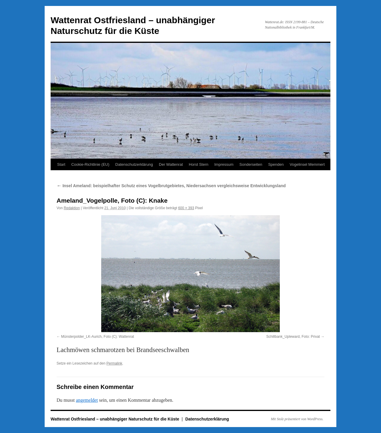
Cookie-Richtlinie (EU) (90, 164)
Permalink (114, 363)
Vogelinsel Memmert (307, 164)
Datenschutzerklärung (134, 164)
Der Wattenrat (171, 164)
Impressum (223, 164)
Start (61, 164)
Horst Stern (198, 164)
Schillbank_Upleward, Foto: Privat (293, 336)
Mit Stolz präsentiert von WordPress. (297, 419)
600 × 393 (186, 208)
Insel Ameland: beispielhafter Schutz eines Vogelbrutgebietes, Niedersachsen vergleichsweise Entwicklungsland (171, 185)
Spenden (276, 164)
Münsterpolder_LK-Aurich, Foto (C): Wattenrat (97, 336)
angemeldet (87, 400)
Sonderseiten (250, 164)
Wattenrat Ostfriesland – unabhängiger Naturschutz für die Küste (115, 419)
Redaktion (72, 208)
